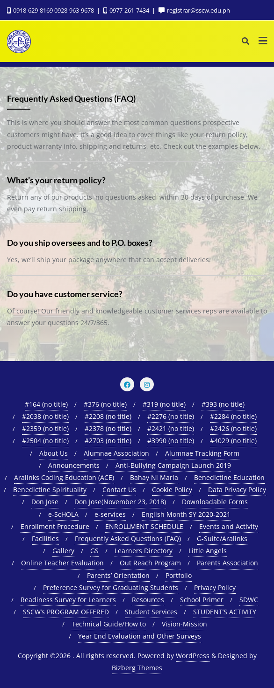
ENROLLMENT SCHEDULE (144, 526)
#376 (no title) (105, 404)
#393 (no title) (223, 404)
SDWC (248, 599)
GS (94, 550)
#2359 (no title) (45, 428)
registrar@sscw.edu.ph (194, 10)
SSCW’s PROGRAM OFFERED (66, 611)
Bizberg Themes (137, 667)
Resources (148, 599)
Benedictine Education (229, 477)
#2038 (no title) (45, 416)
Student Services (151, 611)
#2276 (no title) (170, 416)
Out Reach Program (150, 562)
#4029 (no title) (233, 440)
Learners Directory (144, 550)
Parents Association (227, 562)
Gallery (63, 550)
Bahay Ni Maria (154, 477)
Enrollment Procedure (55, 526)
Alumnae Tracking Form (202, 453)
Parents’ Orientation (118, 575)
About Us (53, 453)
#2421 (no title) (170, 428)
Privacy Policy (215, 587)
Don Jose (44, 501)
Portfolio (179, 575)
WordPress (192, 655)
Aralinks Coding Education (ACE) (64, 477)
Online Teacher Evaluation (62, 562)
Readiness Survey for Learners (68, 599)
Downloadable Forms (215, 501)
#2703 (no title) (108, 440)
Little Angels (207, 550)
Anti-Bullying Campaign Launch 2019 (173, 465)
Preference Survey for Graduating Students (110, 587)
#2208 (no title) (108, 416)
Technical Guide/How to (109, 623)
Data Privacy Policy (237, 489)
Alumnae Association (116, 453)
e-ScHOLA (63, 514)
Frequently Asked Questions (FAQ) (128, 538)
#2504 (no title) (45, 440)
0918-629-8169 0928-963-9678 (51, 10)
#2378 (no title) (108, 428)
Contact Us (119, 489)
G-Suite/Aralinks (222, 538)
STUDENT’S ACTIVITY (224, 611)
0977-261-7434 (127, 10)
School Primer (202, 599)
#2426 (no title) (233, 428)
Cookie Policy (172, 489)
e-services (110, 514)
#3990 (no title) (170, 440)
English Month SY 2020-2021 (186, 514)
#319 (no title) (164, 404)
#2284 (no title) (233, 416)
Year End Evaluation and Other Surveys (139, 636)
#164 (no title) (46, 404)
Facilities (45, 538)
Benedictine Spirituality (50, 489)
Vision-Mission (184, 623)
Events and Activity (228, 526)
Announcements (74, 465)
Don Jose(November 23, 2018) (120, 501)
